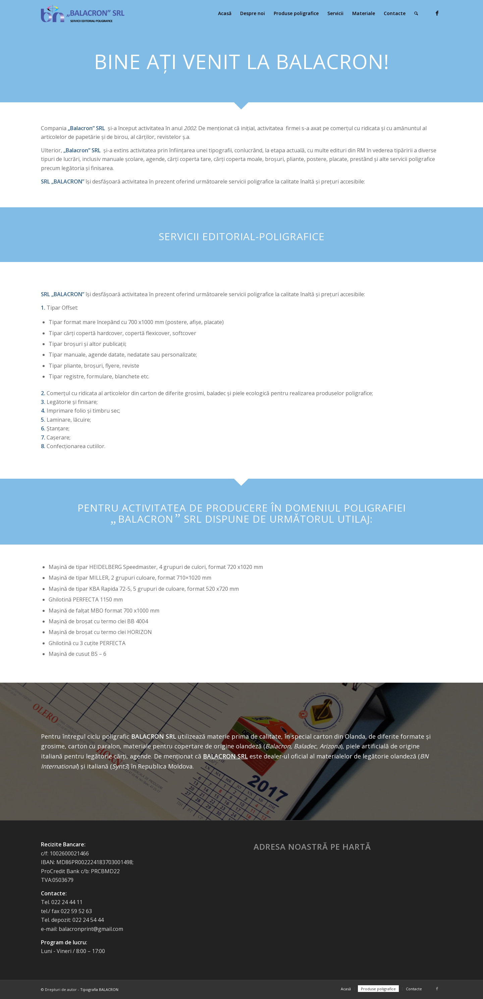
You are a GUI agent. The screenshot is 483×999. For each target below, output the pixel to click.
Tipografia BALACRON (99, 989)
